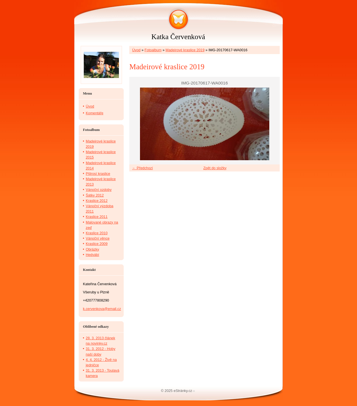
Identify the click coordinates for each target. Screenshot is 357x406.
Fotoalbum (152, 50)
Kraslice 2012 (97, 200)
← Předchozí (142, 168)
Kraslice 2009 (97, 244)
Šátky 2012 (95, 195)
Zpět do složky (215, 168)
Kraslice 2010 (97, 233)
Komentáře (94, 113)
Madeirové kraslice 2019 (185, 50)
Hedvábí (92, 255)
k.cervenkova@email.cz (102, 309)
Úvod (136, 50)
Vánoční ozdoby (99, 190)
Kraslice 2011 (97, 217)
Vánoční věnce (98, 238)
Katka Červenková (178, 37)
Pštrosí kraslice (98, 173)
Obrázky (92, 249)
